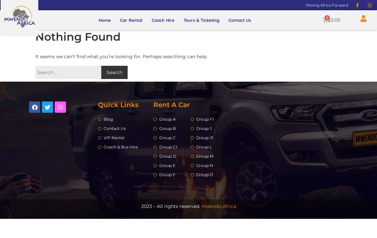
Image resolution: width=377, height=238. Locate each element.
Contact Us (240, 20)
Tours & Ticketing (201, 20)
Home (105, 20)
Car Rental (131, 20)
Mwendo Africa (219, 206)
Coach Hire (163, 20)
